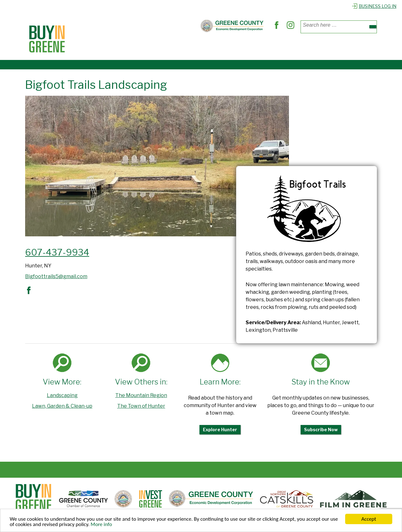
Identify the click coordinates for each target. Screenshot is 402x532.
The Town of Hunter (141, 406)
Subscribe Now (321, 429)
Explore (267, 46)
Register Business (309, 46)
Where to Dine (146, 46)
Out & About (232, 46)
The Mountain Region (141, 395)
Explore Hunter (220, 429)
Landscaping (62, 395)
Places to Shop (99, 46)
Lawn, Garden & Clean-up (62, 406)
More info (101, 524)
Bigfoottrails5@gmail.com (56, 276)
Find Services (190, 46)
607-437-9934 (57, 252)
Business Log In (373, 6)
